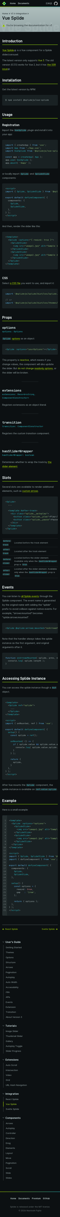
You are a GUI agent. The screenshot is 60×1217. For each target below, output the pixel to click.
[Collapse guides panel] (11, 942)
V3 (12, 13)
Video (9, 1075)
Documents (23, 3)
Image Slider (12, 1031)
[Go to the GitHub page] (56, 3)
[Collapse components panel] (11, 1117)
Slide (8, 1173)
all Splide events (30, 596)
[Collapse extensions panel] (10, 1059)
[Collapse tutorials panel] (9, 1025)
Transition (11, 1012)
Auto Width (11, 982)
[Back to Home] (4, 3)
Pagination (11, 972)
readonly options (43, 368)
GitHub (46, 1198)
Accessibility (12, 987)
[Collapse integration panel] (10, 1093)
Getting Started (14, 947)
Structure (11, 962)
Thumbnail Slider (14, 1036)
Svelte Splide (12, 1109)
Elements (10, 1148)
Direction (10, 1138)
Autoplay (10, 977)
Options (10, 957)
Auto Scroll (11, 1065)
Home (13, 3)
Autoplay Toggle (14, 1046)
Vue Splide (8, 50)
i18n (8, 992)
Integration (21, 13)
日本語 (49, 3)
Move (8, 1158)
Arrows (9, 967)
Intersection (12, 1070)
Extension (11, 1007)
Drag (8, 1143)
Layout (9, 1153)
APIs (8, 997)
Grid (8, 1080)
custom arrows (30, 491)
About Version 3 (14, 1017)
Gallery (9, 1041)
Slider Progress (13, 1051)
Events (9, 1002)
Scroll (9, 1168)
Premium (36, 1198)
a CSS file (15, 283)
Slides (9, 1178)
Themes (10, 952)
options (16, 338)
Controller (11, 1133)
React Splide (12, 1099)
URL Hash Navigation (16, 1085)
